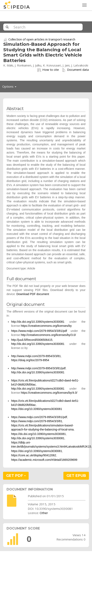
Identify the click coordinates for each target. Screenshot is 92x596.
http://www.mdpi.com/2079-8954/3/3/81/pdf (38, 368)
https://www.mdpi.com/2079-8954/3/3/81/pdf (39, 330)
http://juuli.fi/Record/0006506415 (31, 339)
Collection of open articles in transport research (41, 39)
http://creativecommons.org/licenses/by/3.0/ (48, 335)
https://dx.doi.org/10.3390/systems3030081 (38, 434)
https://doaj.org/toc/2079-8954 (30, 360)
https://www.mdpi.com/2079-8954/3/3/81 (36, 421)
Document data (75, 70)
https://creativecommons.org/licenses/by (46, 325)
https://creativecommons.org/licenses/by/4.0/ (49, 392)
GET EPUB (76, 475)
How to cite (48, 70)
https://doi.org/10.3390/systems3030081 (36, 409)
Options (10, 87)
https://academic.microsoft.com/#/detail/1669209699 (44, 459)
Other (44, 513)
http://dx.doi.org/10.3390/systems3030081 (37, 321)
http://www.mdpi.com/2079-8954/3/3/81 (36, 356)
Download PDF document (32, 294)
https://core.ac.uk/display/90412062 (33, 455)
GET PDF (16, 475)
